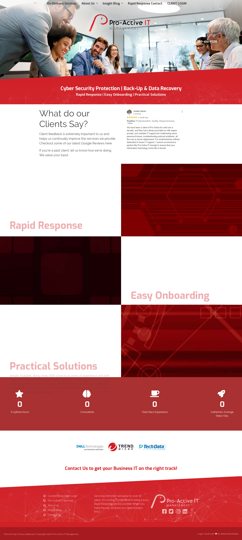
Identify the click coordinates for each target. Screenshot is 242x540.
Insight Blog (54, 510)
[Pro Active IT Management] (120, 22)
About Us (53, 505)
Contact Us (54, 514)
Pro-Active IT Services (60, 500)
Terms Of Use (10, 534)
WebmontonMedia (229, 534)
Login (200, 534)
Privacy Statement (26, 534)
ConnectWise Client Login (62, 495)
